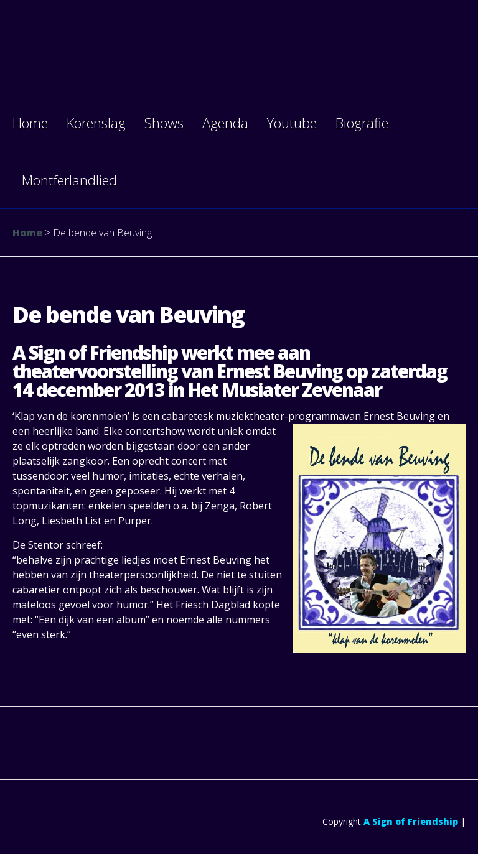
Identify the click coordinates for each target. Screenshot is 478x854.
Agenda (225, 122)
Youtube (292, 122)
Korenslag (96, 122)
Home (30, 122)
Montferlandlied (69, 179)
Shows (164, 122)
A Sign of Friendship (410, 821)
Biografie (361, 122)
